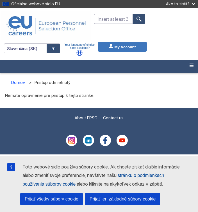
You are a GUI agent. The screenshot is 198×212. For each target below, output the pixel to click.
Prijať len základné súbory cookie (123, 199)
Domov (18, 82)
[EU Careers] (46, 25)
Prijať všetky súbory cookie (51, 199)
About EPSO (86, 117)
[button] (79, 52)
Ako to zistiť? (180, 3)
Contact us (113, 117)
